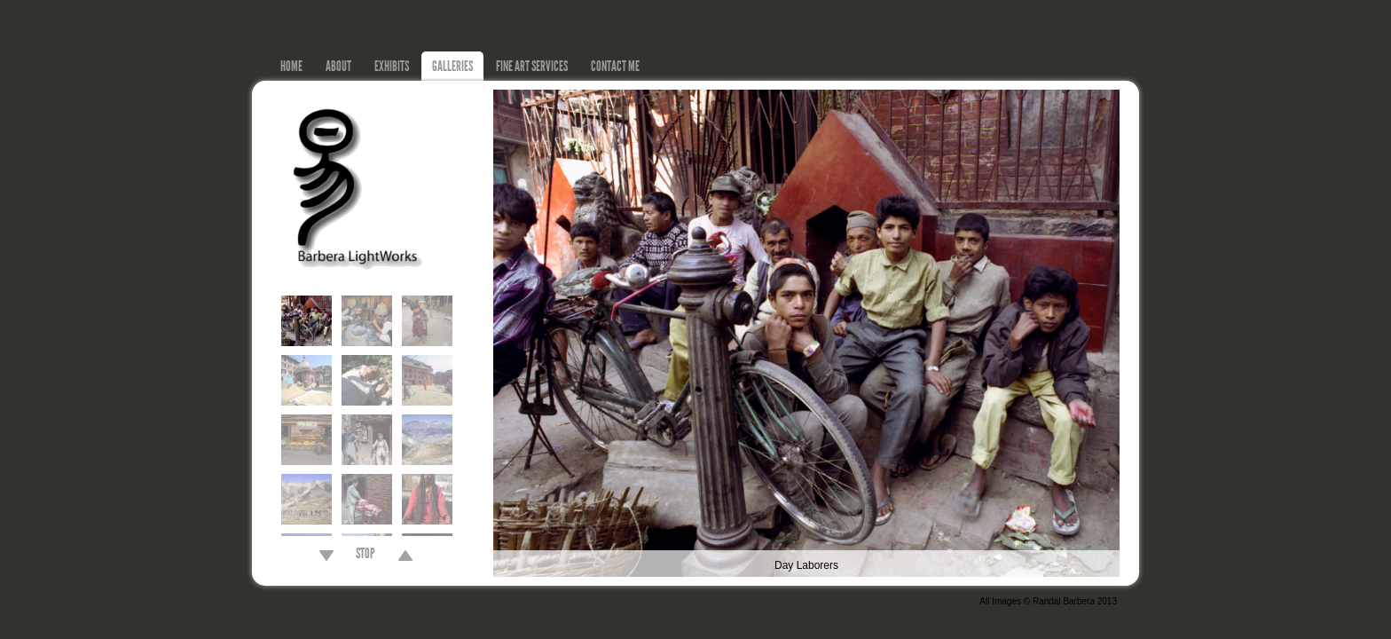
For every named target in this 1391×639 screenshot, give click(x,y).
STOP (365, 555)
